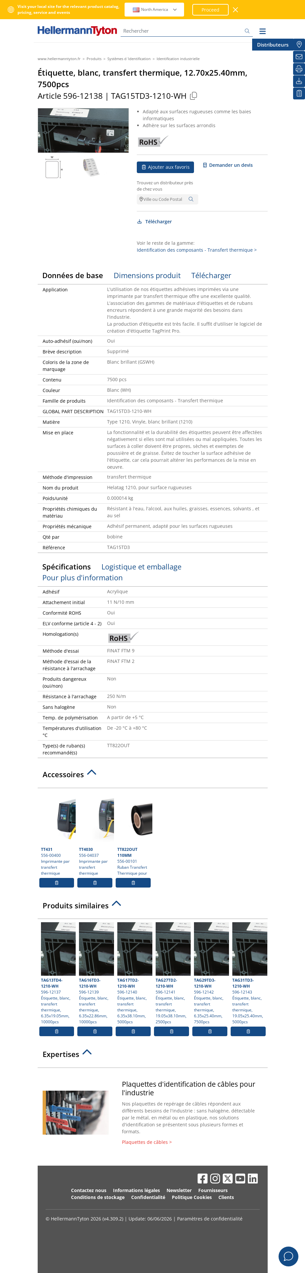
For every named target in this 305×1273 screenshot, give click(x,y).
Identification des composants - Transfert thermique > (197, 250)
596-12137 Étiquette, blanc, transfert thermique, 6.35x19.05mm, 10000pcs (57, 973)
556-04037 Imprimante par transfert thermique (95, 833)
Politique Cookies (192, 1197)
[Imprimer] (299, 69)
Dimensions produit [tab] (147, 275)
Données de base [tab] (72, 275)
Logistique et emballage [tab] (141, 566)
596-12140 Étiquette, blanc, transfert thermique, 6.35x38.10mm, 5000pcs (134, 973)
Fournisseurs (213, 1190)
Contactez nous (88, 1190)
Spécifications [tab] (66, 566)
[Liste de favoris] (299, 93)
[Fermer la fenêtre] (236, 10)
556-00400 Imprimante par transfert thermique (57, 833)
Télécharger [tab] (211, 275)
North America (155, 9)
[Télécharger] (299, 81)
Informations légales (136, 1190)
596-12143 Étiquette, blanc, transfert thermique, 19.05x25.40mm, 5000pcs (249, 973)
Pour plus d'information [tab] (82, 577)
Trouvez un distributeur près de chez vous (165, 186)
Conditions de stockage (98, 1197)
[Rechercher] (187, 31)
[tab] (153, 776)
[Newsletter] (299, 57)
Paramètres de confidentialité (210, 1219)
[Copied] (194, 95)
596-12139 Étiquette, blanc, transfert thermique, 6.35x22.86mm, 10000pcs (95, 973)
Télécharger (154, 221)
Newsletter (179, 1190)
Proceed (210, 10)
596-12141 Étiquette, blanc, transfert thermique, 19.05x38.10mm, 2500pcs (172, 973)
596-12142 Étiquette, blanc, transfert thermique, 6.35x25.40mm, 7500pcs (210, 973)
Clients (226, 1197)
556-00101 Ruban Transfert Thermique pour (134, 833)
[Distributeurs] (299, 45)
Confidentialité (148, 1197)
